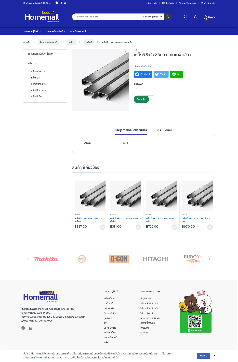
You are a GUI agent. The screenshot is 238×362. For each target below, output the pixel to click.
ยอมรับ (203, 358)
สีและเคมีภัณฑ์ (110, 313)
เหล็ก (71, 42)
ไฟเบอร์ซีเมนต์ (110, 337)
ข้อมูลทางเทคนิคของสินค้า (131, 130)
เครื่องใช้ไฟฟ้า (110, 332)
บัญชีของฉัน (208, 3)
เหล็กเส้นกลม (37, 84)
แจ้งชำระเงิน (152, 3)
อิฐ (105, 323)
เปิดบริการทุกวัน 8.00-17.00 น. (37, 3)
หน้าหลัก (26, 42)
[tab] (131, 132)
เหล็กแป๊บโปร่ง (37, 97)
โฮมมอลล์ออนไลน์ (54, 31)
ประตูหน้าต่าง (110, 328)
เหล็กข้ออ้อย (36, 71)
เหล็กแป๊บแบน (37, 90)
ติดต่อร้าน (141, 99)
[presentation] (209, 259)
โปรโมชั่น (168, 3)
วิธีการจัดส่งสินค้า (148, 308)
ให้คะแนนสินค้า (163, 130)
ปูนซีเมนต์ (108, 318)
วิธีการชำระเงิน (147, 313)
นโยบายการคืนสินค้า (149, 318)
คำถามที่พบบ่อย (147, 323)
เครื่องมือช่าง (110, 298)
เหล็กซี (89, 42)
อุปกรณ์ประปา (110, 308)
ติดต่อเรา (144, 332)
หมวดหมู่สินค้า (31, 31)
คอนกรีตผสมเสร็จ (78, 31)
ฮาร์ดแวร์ (108, 303)
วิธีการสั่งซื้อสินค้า (148, 303)
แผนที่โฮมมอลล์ (187, 3)
